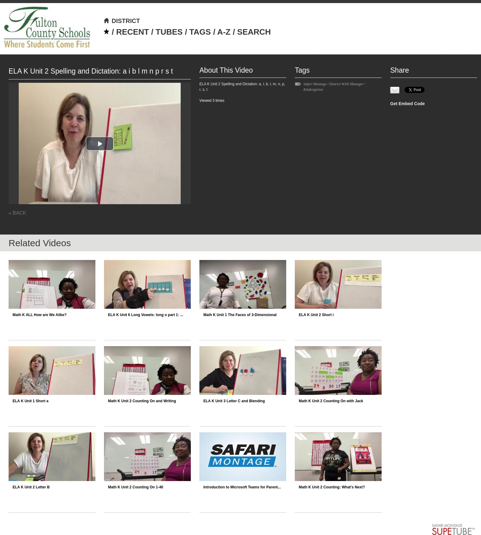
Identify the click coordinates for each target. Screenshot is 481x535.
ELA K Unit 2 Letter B (31, 487)
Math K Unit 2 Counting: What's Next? (332, 487)
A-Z (223, 31)
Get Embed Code (407, 103)
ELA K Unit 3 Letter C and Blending (234, 401)
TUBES (169, 31)
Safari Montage (314, 84)
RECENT (132, 31)
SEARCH (254, 31)
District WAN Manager (346, 84)
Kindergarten (313, 89)
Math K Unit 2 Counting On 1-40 (135, 487)
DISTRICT (121, 20)
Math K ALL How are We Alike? (40, 315)
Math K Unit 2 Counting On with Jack (331, 401)
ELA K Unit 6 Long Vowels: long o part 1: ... (145, 315)
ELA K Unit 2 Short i (316, 315)
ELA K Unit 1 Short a (30, 401)
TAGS (200, 31)
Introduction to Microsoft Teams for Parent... (242, 487)
